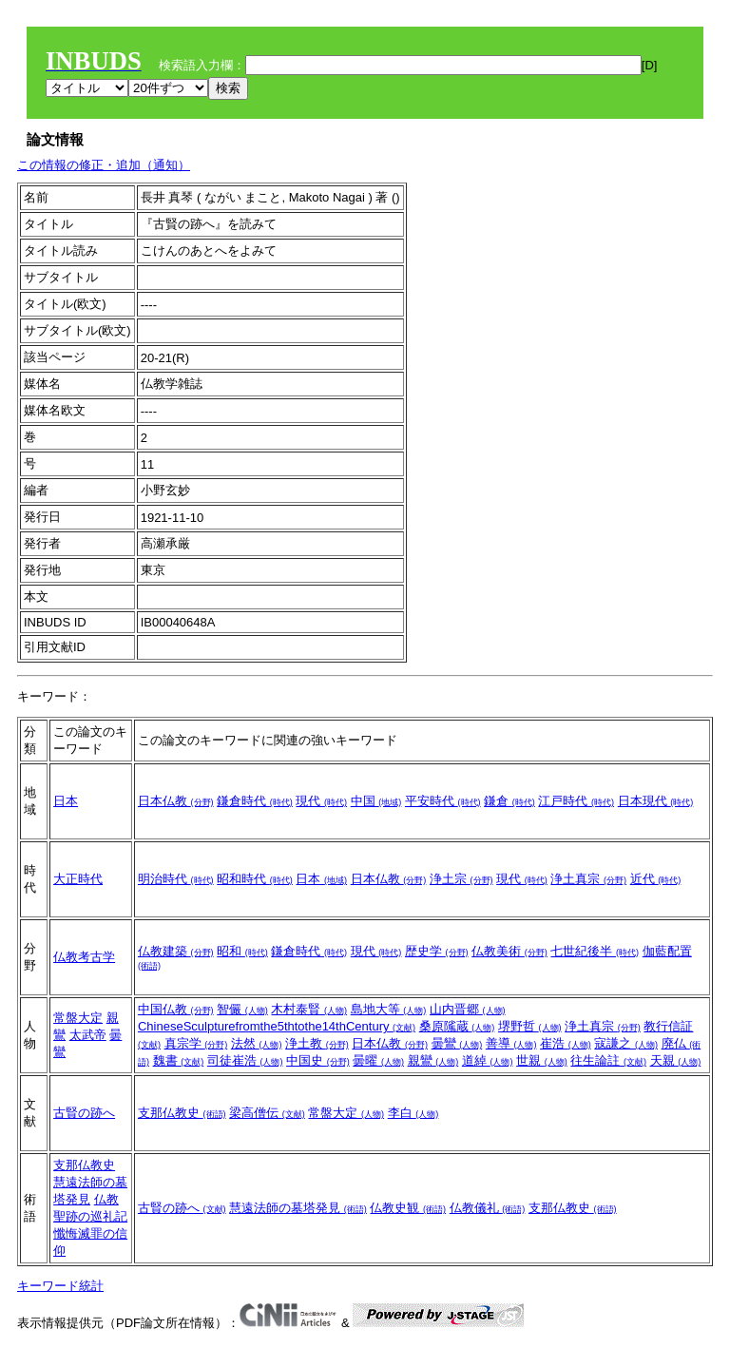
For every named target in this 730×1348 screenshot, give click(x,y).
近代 (656, 879)
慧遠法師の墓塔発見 (298, 1208)
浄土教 (317, 1043)
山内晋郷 (468, 1009)
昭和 (242, 951)
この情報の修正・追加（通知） (103, 165)
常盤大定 (78, 1018)
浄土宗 (461, 879)
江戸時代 (576, 801)
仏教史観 (408, 1208)
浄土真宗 (588, 879)
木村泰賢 (309, 1009)
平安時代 (443, 801)
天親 (675, 1060)
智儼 (242, 1009)
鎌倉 (509, 801)
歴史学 (437, 951)
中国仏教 (176, 1009)
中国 (376, 801)
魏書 (178, 1060)
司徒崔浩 (245, 1060)
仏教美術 (509, 951)
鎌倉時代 (255, 801)
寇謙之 (626, 1043)
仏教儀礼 (488, 1208)
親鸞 (433, 1060)
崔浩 (565, 1043)
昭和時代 (255, 879)
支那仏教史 (182, 1113)
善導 (511, 1043)
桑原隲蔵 (457, 1026)
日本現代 (656, 801)
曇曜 (378, 1060)
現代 (321, 801)
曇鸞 (457, 1043)
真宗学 (196, 1043)
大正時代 (78, 879)
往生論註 (608, 1060)
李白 (413, 1113)
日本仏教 (176, 801)
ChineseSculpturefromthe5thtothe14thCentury (276, 1026)
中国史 (318, 1060)
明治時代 (176, 879)
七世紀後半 (594, 951)
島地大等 (389, 1009)
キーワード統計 (60, 1286)
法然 (256, 1043)
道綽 (487, 1060)
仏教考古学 (84, 957)
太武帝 (87, 1035)
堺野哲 (530, 1026)
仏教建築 (176, 951)
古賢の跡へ (84, 1113)
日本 (65, 801)
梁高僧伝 (267, 1113)
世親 (541, 1060)
